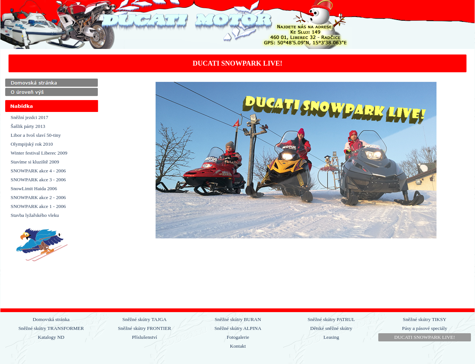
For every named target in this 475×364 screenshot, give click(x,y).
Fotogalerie (238, 337)
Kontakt (238, 346)
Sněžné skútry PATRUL (331, 319)
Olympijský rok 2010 (32, 144)
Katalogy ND (51, 337)
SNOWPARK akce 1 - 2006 (38, 206)
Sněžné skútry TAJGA (144, 319)
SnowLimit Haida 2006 (34, 188)
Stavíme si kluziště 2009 (35, 162)
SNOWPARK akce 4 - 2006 (38, 170)
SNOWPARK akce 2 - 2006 (38, 197)
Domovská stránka (51, 319)
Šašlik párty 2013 (28, 126)
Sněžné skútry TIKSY (424, 319)
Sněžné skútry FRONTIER (144, 328)
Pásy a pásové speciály (424, 328)
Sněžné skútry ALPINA (238, 328)
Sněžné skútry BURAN (238, 319)
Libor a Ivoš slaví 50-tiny (36, 135)
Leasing (331, 337)
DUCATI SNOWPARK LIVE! (424, 337)
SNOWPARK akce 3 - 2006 (38, 179)
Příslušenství (144, 337)
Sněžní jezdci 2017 (29, 117)
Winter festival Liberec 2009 (39, 153)
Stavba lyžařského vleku (35, 215)
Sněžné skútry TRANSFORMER (51, 328)
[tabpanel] (237, 63)
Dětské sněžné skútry (331, 328)
